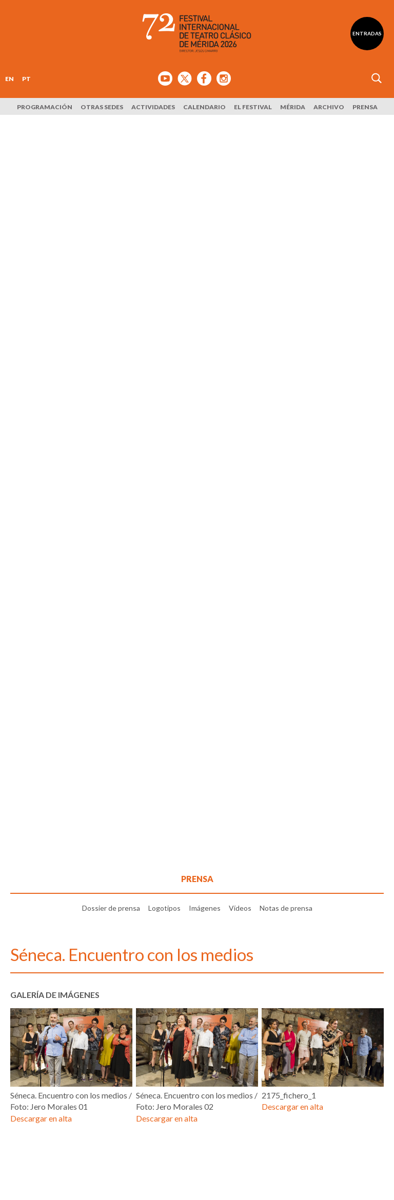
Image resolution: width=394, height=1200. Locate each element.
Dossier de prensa (111, 908)
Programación (44, 107)
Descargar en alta (41, 1118)
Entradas (367, 33)
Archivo (328, 107)
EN (9, 79)
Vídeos (240, 908)
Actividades (153, 107)
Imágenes (205, 908)
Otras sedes (102, 107)
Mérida (292, 107)
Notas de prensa (286, 908)
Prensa (365, 107)
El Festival (253, 107)
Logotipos (164, 908)
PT (26, 79)
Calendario (204, 107)
